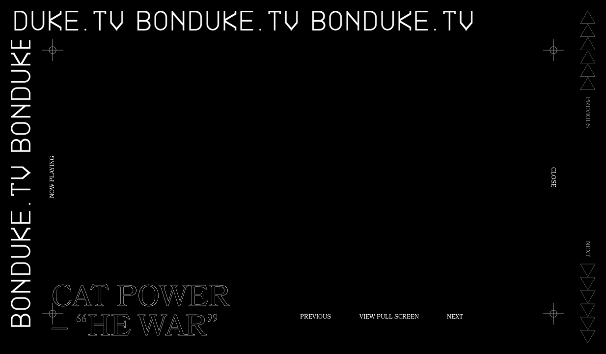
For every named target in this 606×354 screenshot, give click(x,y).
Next (455, 318)
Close (552, 177)
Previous (315, 318)
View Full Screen (389, 318)
